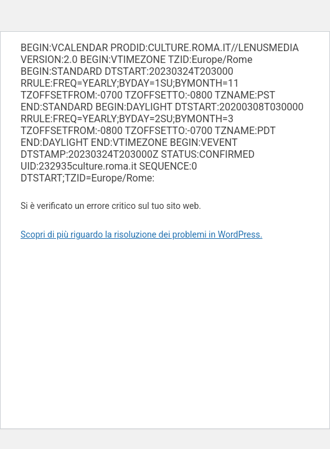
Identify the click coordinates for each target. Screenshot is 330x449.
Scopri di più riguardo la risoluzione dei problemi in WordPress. (141, 234)
